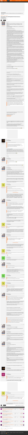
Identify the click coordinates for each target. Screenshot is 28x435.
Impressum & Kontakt (3, 432)
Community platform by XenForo (6, 434)
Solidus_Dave (3, 25)
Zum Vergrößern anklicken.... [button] (15, 192)
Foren (8, 0)
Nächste (4, 20)
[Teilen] (23, 21)
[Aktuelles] (22, 0)
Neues (11, 0)
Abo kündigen (11, 432)
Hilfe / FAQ (5, 433)
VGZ (5, 0)
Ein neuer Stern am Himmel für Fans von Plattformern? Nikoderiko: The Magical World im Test (7, 417)
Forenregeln (17, 432)
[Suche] (24, 0)
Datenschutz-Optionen (21, 432)
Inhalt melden (14, 432)
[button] (6, 0)
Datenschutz (2, 433)
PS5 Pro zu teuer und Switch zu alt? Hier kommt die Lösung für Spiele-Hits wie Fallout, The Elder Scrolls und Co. (8, 410)
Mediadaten (8, 432)
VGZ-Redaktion (21, 409)
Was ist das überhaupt (9, 115)
